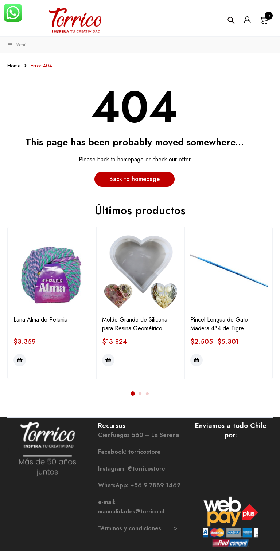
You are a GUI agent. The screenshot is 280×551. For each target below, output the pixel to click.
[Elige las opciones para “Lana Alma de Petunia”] (19, 360)
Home (13, 65)
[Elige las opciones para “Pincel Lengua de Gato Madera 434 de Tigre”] (196, 360)
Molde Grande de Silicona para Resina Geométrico (134, 323)
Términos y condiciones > (138, 528)
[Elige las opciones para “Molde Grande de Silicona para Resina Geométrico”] (108, 360)
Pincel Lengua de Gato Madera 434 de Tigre (219, 323)
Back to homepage (134, 179)
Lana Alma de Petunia (40, 319)
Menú (17, 45)
